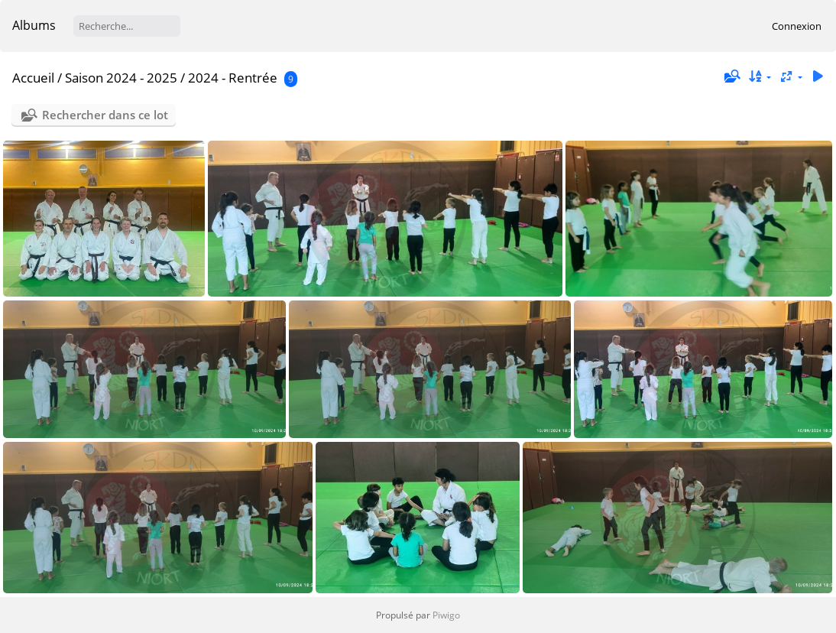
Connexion (796, 26)
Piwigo (446, 615)
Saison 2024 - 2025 (121, 77)
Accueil (33, 77)
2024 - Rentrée (232, 77)
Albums (34, 25)
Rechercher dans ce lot (105, 114)
